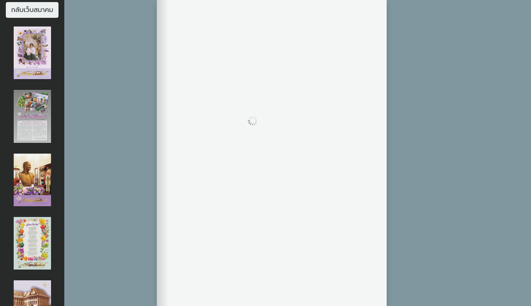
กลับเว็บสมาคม (32, 10)
